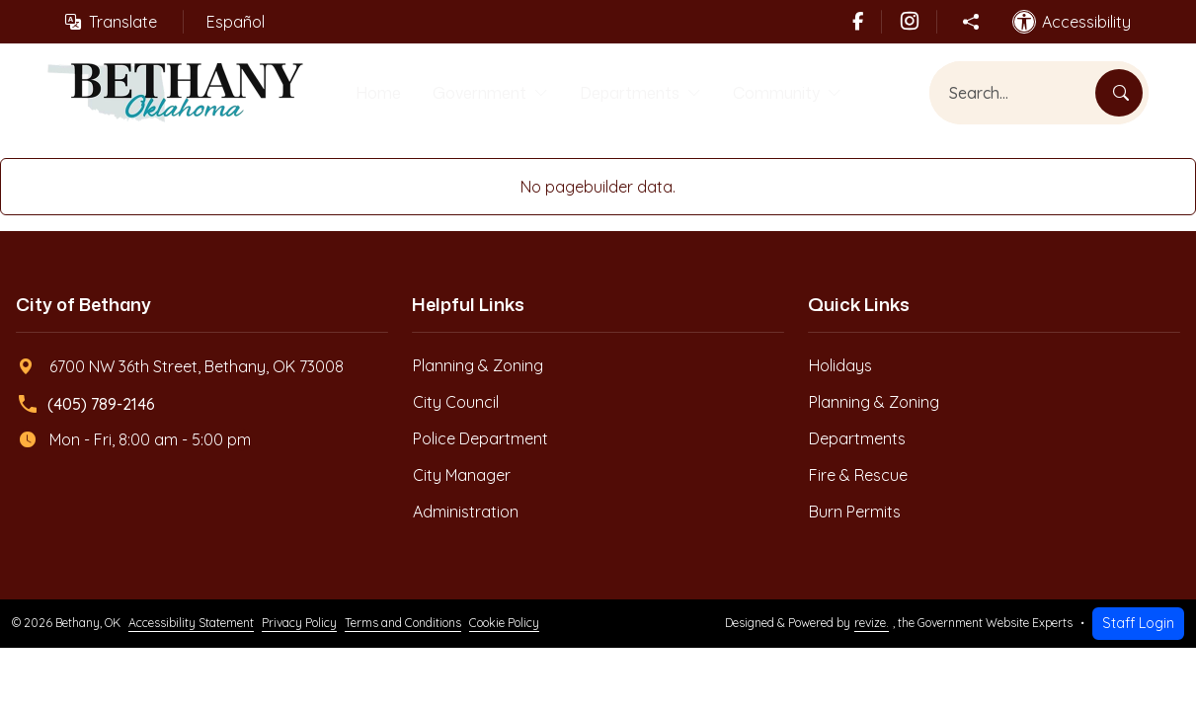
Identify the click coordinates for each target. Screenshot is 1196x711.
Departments (627, 94)
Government (469, 94)
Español (235, 22)
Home (365, 94)
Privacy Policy (299, 625)
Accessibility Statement (191, 625)
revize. (871, 625)
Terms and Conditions (403, 625)
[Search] (1119, 94)
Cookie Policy (504, 625)
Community (783, 94)
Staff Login (1138, 626)
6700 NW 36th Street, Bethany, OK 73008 (181, 369)
